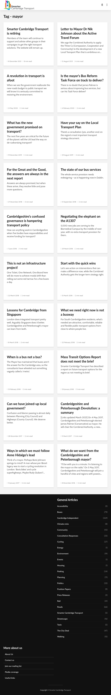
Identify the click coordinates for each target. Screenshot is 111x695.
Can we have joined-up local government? (27, 406)
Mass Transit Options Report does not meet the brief (81, 359)
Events (60, 559)
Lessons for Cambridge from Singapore (27, 312)
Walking (60, 636)
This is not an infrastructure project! (26, 265)
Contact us (9, 660)
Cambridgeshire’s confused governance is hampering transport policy (26, 220)
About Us (9, 654)
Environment (63, 553)
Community (62, 530)
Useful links (10, 678)
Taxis (59, 624)
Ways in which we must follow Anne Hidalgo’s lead (28, 453)
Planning (61, 577)
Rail (59, 601)
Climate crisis (63, 524)
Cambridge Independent (67, 518)
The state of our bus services (81, 170)
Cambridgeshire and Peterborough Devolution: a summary (80, 408)
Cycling (60, 541)
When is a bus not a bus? (24, 357)
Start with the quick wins (78, 263)
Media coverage (11, 672)
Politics (60, 583)
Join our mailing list (13, 666)
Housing (60, 565)
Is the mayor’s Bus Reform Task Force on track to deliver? (82, 78)
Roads (60, 607)
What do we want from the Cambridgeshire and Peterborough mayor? (80, 455)
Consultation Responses (67, 535)
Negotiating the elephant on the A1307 (80, 218)
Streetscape (62, 618)
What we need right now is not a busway (82, 312)
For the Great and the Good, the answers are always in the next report (27, 174)
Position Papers (64, 589)
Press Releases (63, 595)
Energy (60, 547)
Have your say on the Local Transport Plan (79, 125)
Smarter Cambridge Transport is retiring (27, 31)
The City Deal (63, 630)
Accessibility (62, 506)
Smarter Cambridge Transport (70, 613)
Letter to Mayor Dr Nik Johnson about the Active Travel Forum (79, 33)
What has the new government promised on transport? (24, 127)
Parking (60, 571)
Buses (59, 512)
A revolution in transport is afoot (26, 78)
